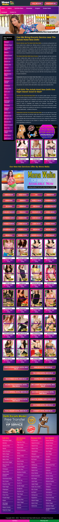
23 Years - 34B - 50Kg (36, 285)
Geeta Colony (49, 475)
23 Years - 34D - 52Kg (8, 336)
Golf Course (8, 138)
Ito (36, 194)
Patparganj (5, 489)
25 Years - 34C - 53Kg (50, 311)
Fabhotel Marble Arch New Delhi (43, 399)
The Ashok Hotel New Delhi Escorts (30, 518)
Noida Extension (21, 450)
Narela (4, 448)
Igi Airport (33, 492)
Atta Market (8, 70)
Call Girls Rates (19, 8)
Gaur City (7, 128)
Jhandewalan (50, 200)
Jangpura (8, 200)
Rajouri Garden (7, 507)
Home (3, 8)
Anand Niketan (50, 440)
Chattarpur (7, 85)
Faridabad (4, 12)
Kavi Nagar (36, 218)
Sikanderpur (20, 475)
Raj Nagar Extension (5, 503)
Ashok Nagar (49, 448)
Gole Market (8, 135)
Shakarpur (48, 489)
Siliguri (19, 477)
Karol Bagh (50, 212)
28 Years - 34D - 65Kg (22, 161)
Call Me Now (36, 3)
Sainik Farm (34, 470)
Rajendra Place (21, 442)
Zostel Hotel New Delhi (43, 379)
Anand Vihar (8, 64)
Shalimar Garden (21, 472)
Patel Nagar (6, 486)
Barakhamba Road (8, 74)
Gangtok (7, 42)
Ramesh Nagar (35, 456)
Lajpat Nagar (34, 484)
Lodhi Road (36, 223)
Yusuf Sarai (49, 495)
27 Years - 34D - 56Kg (50, 161)
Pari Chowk (6, 481)
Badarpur (48, 459)
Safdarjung (34, 465)
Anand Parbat (49, 443)
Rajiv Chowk (20, 445)
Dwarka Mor (8, 122)
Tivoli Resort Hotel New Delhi (16, 411)
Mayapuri (36, 229)
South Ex (19, 483)
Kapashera (34, 497)
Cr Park (7, 98)
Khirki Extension (35, 475)
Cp (5, 94)
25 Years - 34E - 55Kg (50, 336)
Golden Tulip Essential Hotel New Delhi (16, 385)
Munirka (5, 443)
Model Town (22, 235)
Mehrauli (8, 235)
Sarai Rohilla (20, 461)
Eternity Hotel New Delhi (43, 411)
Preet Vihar (5, 495)
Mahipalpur (22, 229)
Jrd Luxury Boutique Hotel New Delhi (43, 385)
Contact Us (13, 12)
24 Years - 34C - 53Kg (8, 311)
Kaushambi (23, 218)
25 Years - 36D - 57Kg (8, 285)
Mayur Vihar (50, 229)
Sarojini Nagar (20, 466)
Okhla (18, 453)
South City (19, 480)
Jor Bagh (36, 206)
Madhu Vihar (50, 223)
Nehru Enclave (6, 451)
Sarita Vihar (20, 464)
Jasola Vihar (36, 200)
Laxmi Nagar (22, 223)
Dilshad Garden (50, 481)
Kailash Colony (50, 206)
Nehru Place (6, 456)
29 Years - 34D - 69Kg (22, 260)
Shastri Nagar (49, 478)
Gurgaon (37, 8)
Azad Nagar (49, 454)
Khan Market (34, 473)
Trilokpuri (48, 486)
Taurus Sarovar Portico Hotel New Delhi (16, 400)
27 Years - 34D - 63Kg (36, 161)
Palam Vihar (6, 471)
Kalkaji (22, 212)
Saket (18, 458)
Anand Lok (7, 61)
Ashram (7, 67)
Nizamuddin (20, 447)
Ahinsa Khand (8, 55)
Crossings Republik (7, 101)
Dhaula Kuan (8, 115)
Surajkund (19, 488)
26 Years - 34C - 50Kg (36, 361)
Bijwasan (48, 467)
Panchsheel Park (50, 465)
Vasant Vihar (34, 448)
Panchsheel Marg (7, 478)
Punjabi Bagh (6, 497)
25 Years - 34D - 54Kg (22, 285)
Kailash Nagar (8, 212)
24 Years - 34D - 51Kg (8, 260)
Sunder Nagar (20, 485)
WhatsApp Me (51, 3)
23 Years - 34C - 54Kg (22, 336)
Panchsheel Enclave (6, 475)
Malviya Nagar (8, 45)
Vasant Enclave (35, 443)
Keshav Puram (9, 223)
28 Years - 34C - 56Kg (8, 361)
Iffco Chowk (34, 489)
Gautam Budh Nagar (8, 131)
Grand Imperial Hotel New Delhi (16, 392)
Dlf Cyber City (8, 118)
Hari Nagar (9, 194)
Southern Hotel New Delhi (43, 405)
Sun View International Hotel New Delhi (43, 392)
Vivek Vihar (49, 484)
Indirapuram (34, 495)
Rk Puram (34, 459)
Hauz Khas (22, 194)
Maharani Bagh (8, 229)
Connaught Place (7, 48)
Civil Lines (7, 91)
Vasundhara (34, 451)
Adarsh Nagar (35, 500)
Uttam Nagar (20, 502)
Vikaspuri (33, 454)
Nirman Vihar (20, 455)
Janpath (23, 200)
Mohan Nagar (36, 235)
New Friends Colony (6, 465)
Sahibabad (34, 467)
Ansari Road (49, 445)
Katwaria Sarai (8, 218)
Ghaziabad (29, 8)
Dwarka (7, 52)
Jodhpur (22, 206)
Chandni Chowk (7, 82)
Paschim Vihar (6, 484)
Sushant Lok (20, 491)
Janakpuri (50, 194)
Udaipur (19, 496)
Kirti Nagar (34, 478)
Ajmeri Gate (34, 503)
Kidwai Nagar (49, 503)
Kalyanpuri (36, 212)
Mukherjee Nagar (7, 440)
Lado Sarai (34, 481)
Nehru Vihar (6, 459)
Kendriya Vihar (50, 218)
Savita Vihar (20, 469)
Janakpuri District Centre (50, 509)
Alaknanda (34, 506)
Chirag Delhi (8, 88)
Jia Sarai (9, 206)
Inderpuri (48, 470)
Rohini (33, 462)
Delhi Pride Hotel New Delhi (16, 379)
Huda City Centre (35, 486)
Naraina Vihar (6, 445)
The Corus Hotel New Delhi (43, 373)
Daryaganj (7, 105)
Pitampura (5, 492)
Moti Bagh (48, 500)
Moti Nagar (50, 235)
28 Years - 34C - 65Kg (50, 260)
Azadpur (48, 456)
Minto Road (49, 473)
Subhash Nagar (50, 506)
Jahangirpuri (49, 492)
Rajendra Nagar (7, 510)
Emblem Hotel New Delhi (43, 367)
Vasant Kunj (34, 445)
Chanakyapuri (8, 78)
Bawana (48, 462)
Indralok (19, 507)
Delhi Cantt (7, 112)
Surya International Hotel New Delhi (16, 368)
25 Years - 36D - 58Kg (50, 285)
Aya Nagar (48, 451)
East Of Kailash (9, 125)
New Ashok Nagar (7, 462)
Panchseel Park (50, 497)
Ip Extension (34, 440)
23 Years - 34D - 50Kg (36, 336)
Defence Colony (7, 109)
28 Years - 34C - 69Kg (50, 361)
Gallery (10, 8)
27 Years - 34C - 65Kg (36, 311)
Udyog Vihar (20, 499)
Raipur (4, 500)
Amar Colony (8, 58)
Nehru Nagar (6, 454)
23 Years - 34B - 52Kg (36, 260)
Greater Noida (47, 8)
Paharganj (5, 469)
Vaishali (19, 505)
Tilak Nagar (20, 494)
